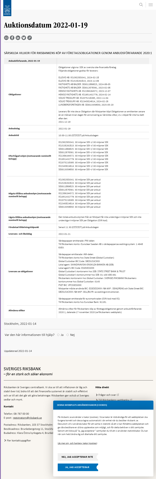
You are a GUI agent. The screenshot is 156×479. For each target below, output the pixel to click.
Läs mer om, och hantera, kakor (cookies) (77, 443)
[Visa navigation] (150, 5)
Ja (62, 335)
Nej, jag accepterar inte (77, 457)
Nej (72, 335)
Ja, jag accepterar (77, 467)
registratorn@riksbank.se (27, 417)
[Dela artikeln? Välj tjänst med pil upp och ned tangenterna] (18, 37)
